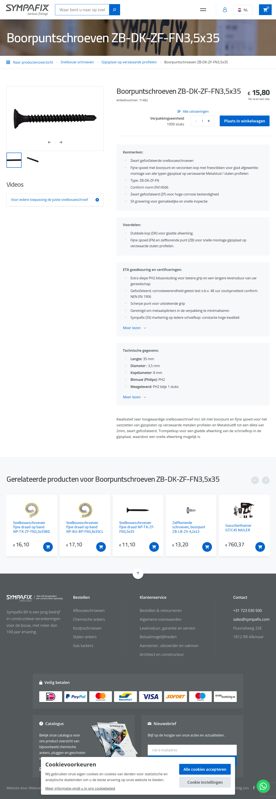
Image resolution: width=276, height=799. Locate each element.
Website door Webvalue (25, 788)
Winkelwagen (266, 9)
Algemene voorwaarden (161, 619)
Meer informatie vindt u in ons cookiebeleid (80, 788)
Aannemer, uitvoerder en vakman (169, 645)
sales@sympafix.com (251, 619)
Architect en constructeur (162, 654)
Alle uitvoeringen (193, 111)
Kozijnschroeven (87, 628)
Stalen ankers (84, 636)
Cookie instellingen (205, 782)
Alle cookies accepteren (204, 769)
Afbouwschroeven (88, 610)
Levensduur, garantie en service (167, 628)
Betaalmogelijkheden (158, 636)
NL (243, 10)
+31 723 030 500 (247, 610)
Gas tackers (83, 645)
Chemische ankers (89, 619)
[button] (51, 142)
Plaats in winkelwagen (244, 121)
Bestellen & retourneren (161, 610)
